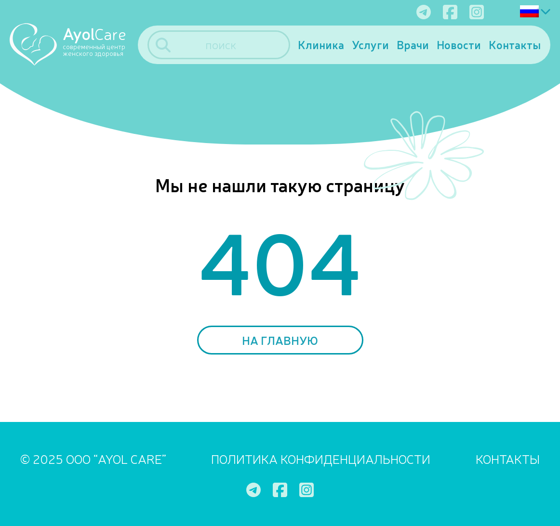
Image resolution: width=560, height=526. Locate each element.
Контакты (515, 45)
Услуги (370, 45)
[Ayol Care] (74, 44)
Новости (459, 45)
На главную (280, 340)
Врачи (413, 45)
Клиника (321, 45)
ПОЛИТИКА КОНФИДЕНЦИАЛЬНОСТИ (320, 458)
